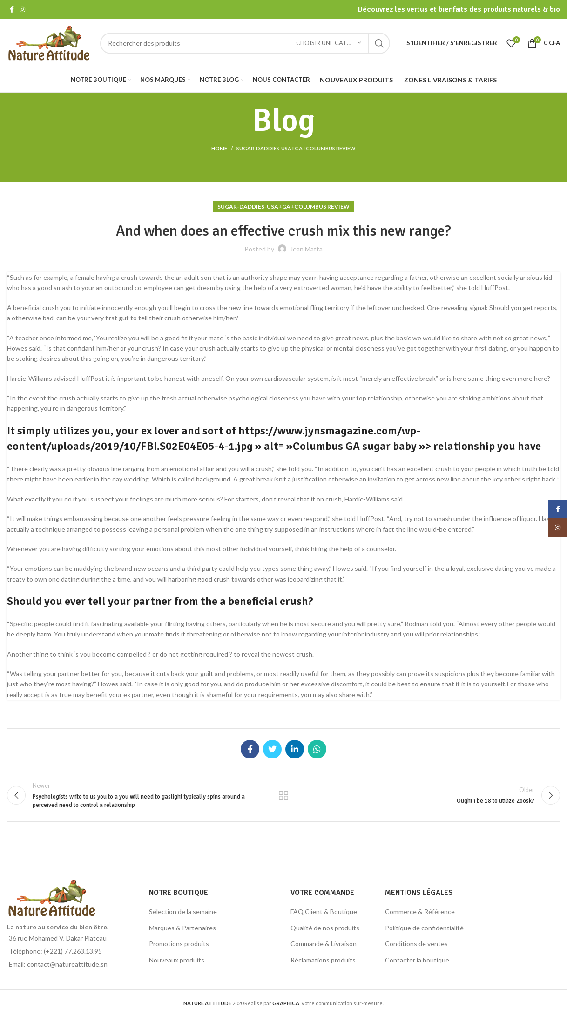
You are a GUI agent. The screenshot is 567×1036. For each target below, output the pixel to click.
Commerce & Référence (420, 911)
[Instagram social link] (22, 9)
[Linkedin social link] (294, 749)
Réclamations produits (323, 960)
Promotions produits (179, 944)
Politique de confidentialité (424, 928)
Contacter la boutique (417, 960)
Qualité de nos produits (324, 928)
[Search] (245, 43)
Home (219, 148)
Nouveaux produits (176, 960)
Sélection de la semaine (183, 911)
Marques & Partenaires (182, 928)
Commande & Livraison (323, 944)
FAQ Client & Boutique (323, 911)
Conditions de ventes (416, 944)
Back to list (284, 795)
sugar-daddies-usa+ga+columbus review (296, 148)
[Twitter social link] (272, 749)
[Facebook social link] (12, 9)
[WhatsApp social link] (317, 749)
